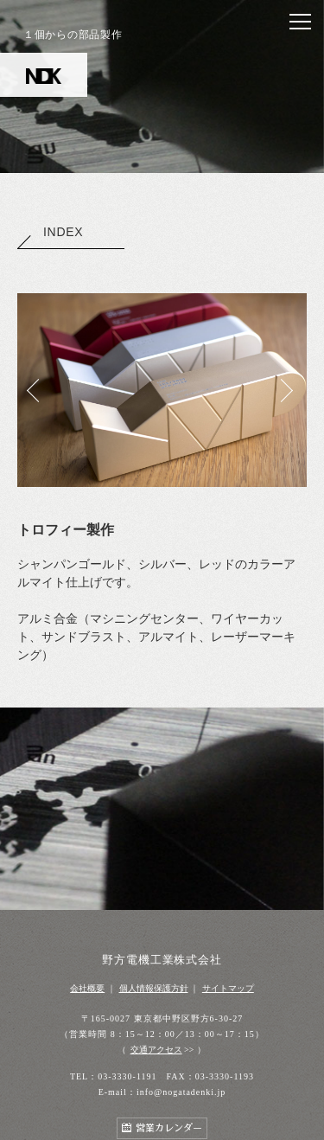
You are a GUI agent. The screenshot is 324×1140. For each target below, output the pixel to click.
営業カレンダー (169, 1128)
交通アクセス (156, 1049)
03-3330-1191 (127, 1076)
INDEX (50, 232)
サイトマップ (228, 988)
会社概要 (87, 988)
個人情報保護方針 (153, 988)
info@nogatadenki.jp (181, 1092)
